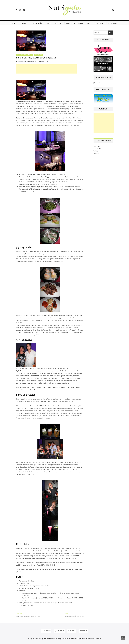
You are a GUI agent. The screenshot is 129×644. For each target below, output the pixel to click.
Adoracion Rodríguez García (25, 61)
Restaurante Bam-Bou (26, 605)
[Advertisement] (46, 69)
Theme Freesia (55, 639)
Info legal (99, 23)
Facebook (97, 146)
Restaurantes (38, 54)
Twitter (96, 151)
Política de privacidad (94, 639)
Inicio (13, 23)
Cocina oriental (21, 54)
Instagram (97, 148)
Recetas (58, 23)
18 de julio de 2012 (41, 61)
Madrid (30, 54)
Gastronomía (37, 23)
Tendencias (70, 23)
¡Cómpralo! (112, 23)
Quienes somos (84, 23)
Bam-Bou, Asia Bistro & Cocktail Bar (36, 57)
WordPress (64, 639)
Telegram (97, 153)
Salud (49, 23)
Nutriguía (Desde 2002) (35, 639)
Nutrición (22, 23)
